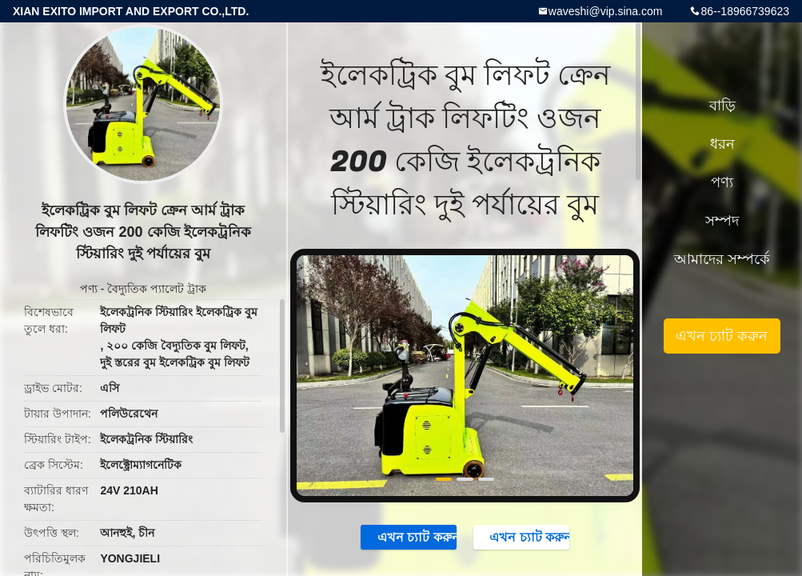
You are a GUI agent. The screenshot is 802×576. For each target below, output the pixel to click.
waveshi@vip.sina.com (606, 11)
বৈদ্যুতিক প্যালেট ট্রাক (156, 288)
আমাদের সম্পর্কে (722, 259)
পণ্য (89, 288)
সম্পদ (722, 221)
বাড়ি (722, 106)
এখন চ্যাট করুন (409, 537)
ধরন (722, 144)
